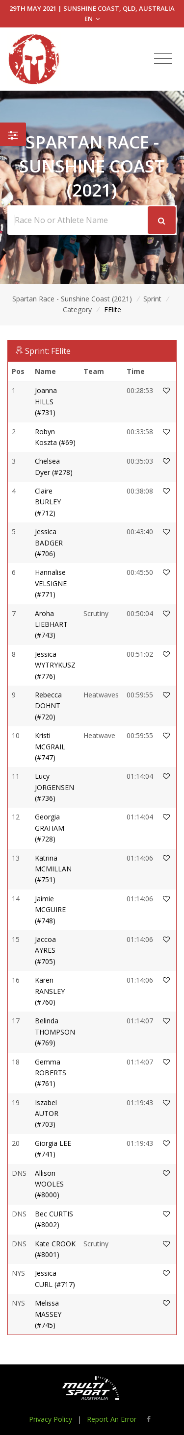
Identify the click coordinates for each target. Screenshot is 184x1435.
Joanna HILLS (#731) (46, 401)
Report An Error (111, 1419)
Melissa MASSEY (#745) (48, 1314)
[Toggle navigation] (163, 59)
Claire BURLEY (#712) (48, 502)
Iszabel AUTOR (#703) (46, 1113)
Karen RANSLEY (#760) (50, 991)
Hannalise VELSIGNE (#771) (51, 583)
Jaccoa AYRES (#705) (45, 950)
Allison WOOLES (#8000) (49, 1184)
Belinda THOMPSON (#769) (55, 1031)
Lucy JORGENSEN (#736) (54, 787)
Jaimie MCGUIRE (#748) (50, 909)
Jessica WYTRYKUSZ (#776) (55, 665)
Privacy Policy (50, 1419)
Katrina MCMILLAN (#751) (53, 869)
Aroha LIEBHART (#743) (51, 624)
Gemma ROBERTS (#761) (50, 1073)
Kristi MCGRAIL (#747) (50, 746)
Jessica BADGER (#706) (49, 542)
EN (92, 18)
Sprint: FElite (48, 351)
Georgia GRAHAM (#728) (49, 827)
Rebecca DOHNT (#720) (48, 705)
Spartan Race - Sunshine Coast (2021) (72, 298)
